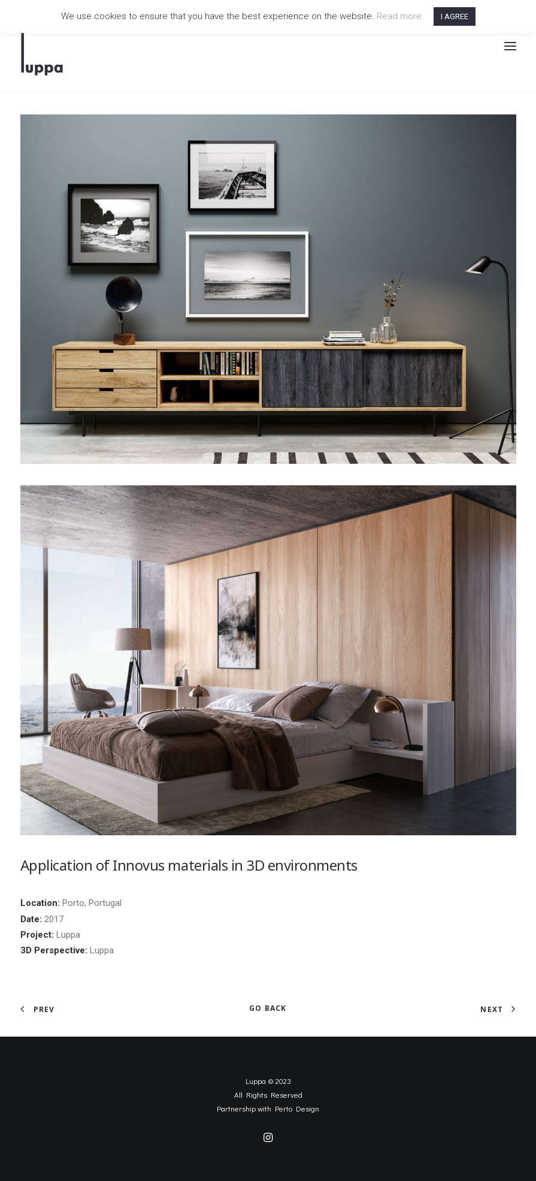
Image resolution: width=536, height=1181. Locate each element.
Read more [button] (399, 16)
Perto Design (297, 1108)
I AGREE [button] (454, 16)
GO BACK (267, 1008)
